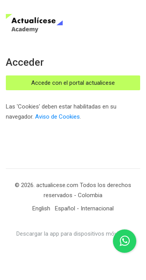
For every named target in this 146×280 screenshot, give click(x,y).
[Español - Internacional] (84, 208)
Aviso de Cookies (57, 116)
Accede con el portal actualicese (73, 82)
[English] (41, 208)
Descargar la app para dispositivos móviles (71, 233)
